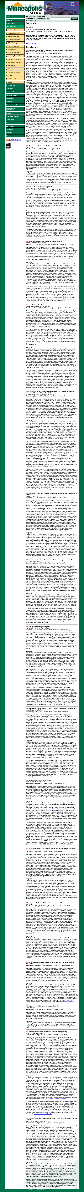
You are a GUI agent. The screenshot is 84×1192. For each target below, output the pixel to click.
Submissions (10, 123)
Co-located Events (13, 72)
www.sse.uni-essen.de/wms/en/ (57, 1098)
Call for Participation (13, 116)
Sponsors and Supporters (15, 105)
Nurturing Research (14, 56)
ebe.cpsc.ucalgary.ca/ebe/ (45, 809)
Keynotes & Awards (14, 33)
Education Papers (13, 43)
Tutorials (10, 69)
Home (8, 17)
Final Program (11, 26)
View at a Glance (13, 30)
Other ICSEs (10, 129)
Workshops (11, 66)
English (72, 3)
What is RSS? (16, 140)
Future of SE (12, 49)
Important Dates (11, 92)
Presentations (10, 85)
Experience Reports (14, 39)
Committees (10, 119)
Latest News (10, 20)
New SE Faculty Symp (15, 62)
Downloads (10, 126)
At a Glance (31, 43)
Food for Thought (13, 52)
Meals (10, 82)
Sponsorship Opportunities (10, 109)
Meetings (11, 75)
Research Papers (13, 36)
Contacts (9, 136)
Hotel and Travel (11, 95)
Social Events (12, 79)
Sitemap (9, 132)
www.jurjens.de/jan (68, 1001)
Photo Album (10, 23)
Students (9, 101)
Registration (10, 98)
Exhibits (9, 113)
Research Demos (13, 46)
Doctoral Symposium (14, 59)
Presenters (9, 88)
